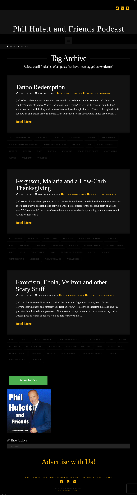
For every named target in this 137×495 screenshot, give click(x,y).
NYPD (22, 252)
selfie (91, 252)
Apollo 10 (58, 137)
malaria (73, 245)
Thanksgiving (16, 259)
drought (77, 144)
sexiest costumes (92, 353)
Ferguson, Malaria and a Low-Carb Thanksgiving (61, 185)
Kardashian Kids (34, 346)
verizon (112, 353)
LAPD (11, 245)
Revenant (66, 151)
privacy (51, 353)
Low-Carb (40, 245)
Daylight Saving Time (55, 144)
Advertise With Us (91, 478)
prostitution (38, 252)
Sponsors (75, 478)
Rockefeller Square (71, 252)
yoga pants (73, 259)
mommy (27, 151)
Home (28, 478)
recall (52, 151)
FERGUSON (68, 238)
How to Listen (40, 478)
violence (42, 158)
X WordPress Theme (68, 490)
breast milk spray (69, 339)
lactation (54, 346)
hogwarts (14, 346)
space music (110, 151)
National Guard (114, 245)
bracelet (33, 238)
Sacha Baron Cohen (88, 151)
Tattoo (12, 158)
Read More (24, 121)
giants (122, 339)
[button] (68, 40)
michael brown (92, 245)
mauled (13, 151)
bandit (25, 339)
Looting (24, 245)
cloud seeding (108, 137)
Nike (11, 252)
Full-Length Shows (69, 93)
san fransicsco (69, 353)
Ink (89, 144)
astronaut (75, 137)
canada (91, 137)
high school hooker (90, 238)
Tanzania (105, 252)
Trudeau (27, 158)
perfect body (115, 346)
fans (111, 339)
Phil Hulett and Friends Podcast (68, 29)
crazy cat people (94, 339)
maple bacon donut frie (78, 346)
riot (52, 252)
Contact (107, 478)
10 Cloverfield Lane (19, 137)
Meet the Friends (59, 478)
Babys (12, 339)
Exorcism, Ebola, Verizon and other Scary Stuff (61, 286)
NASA (39, 151)
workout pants (53, 259)
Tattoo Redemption (40, 87)
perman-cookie (17, 353)
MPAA (99, 346)
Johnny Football (106, 144)
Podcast (88, 93)
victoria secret (17, 360)
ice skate (111, 238)
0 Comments (104, 93)
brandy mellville (44, 339)
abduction (41, 137)
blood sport (15, 238)
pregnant (36, 353)
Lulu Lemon (57, 245)
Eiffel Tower (50, 238)
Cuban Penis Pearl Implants (23, 144)
